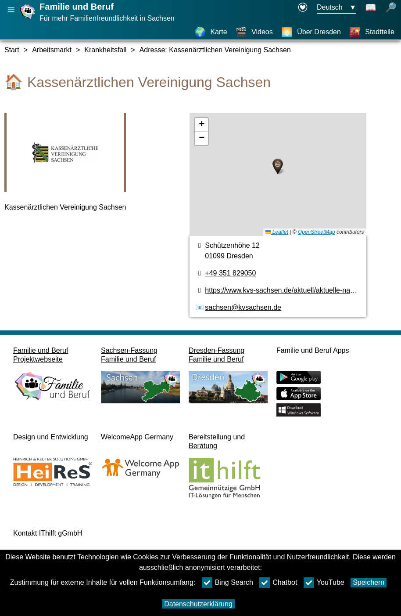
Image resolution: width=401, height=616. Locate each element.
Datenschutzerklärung (198, 604)
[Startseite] (28, 19)
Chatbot (278, 582)
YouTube (324, 582)
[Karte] (210, 32)
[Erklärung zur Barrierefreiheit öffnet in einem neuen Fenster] (302, 8)
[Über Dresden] (311, 32)
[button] (278, 166)
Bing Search (227, 582)
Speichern (368, 582)
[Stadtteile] (372, 32)
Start (11, 50)
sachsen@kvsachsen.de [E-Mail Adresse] (243, 307)
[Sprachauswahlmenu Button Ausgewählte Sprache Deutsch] (336, 8)
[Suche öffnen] (391, 8)
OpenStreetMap (316, 232)
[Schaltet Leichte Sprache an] (370, 8)
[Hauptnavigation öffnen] (11, 9)
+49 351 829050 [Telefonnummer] (230, 273)
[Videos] (254, 32)
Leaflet (276, 232)
